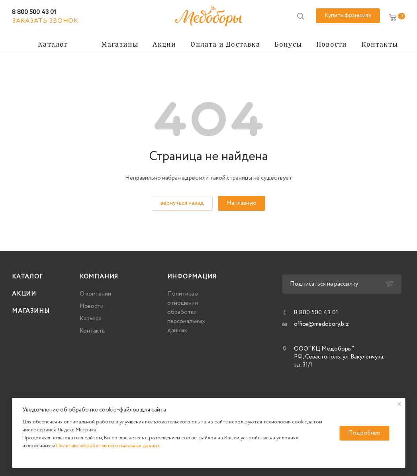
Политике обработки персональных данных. (108, 446)
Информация (192, 276)
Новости (92, 306)
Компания (99, 276)
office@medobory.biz (321, 324)
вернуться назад (182, 203)
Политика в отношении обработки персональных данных (186, 312)
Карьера (91, 318)
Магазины (30, 311)
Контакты (93, 331)
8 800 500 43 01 (34, 12)
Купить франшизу (348, 15)
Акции (24, 294)
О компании (95, 294)
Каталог (27, 276)
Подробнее (364, 433)
